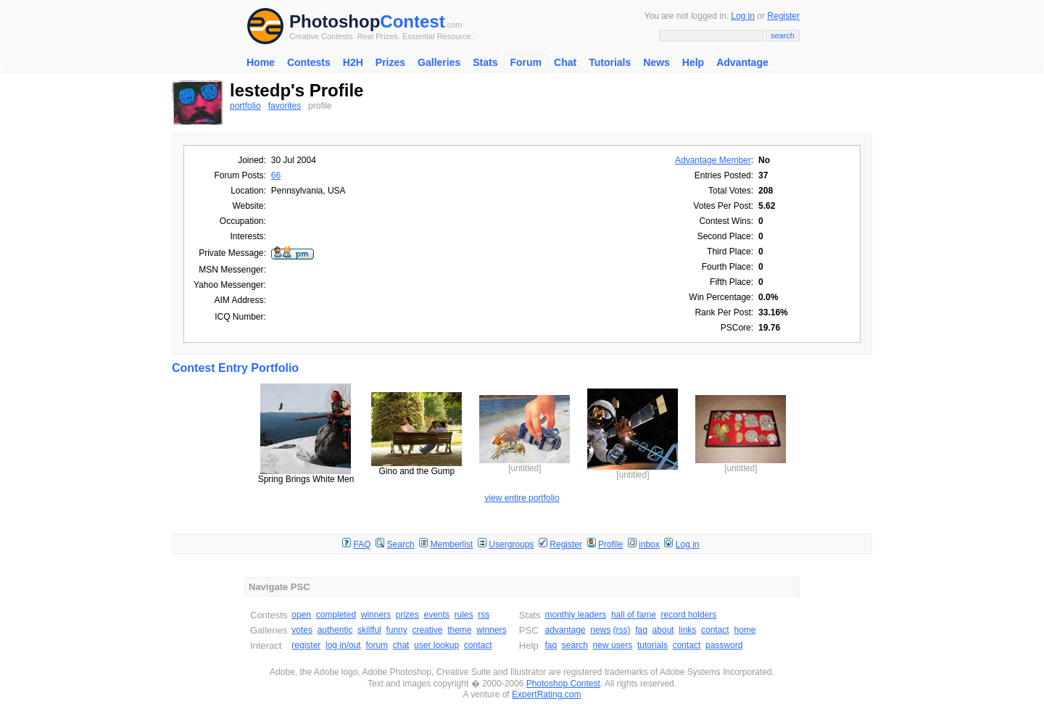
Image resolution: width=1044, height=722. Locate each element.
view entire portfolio (521, 498)
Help (693, 62)
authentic (335, 630)
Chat (565, 62)
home (744, 630)
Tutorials (610, 62)
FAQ (362, 544)
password (723, 645)
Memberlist (452, 544)
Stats (485, 62)
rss (483, 615)
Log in (743, 16)
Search (401, 544)
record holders (689, 615)
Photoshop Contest (563, 684)
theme (459, 630)
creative (427, 630)
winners (376, 615)
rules (463, 615)
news (600, 630)
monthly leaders (575, 615)
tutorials (652, 645)
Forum (526, 62)
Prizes (390, 62)
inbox (649, 544)
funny (396, 630)
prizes (407, 615)
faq (641, 630)
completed (336, 615)
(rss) (622, 630)
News (656, 62)
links (687, 630)
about (663, 630)
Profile (610, 544)
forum (376, 645)
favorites (284, 106)
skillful (369, 630)
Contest (412, 21)
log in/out (343, 645)
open (301, 615)
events (436, 615)
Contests (309, 62)
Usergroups (511, 544)
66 (276, 175)
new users (613, 645)
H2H (353, 62)
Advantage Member (713, 160)
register (305, 645)
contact (478, 645)
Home (260, 62)
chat (401, 645)
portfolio (245, 106)
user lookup (436, 645)
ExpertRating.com (546, 694)
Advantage (742, 62)
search (575, 645)
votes (301, 630)
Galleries (439, 62)
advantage (564, 630)
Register (783, 16)
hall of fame (633, 615)
